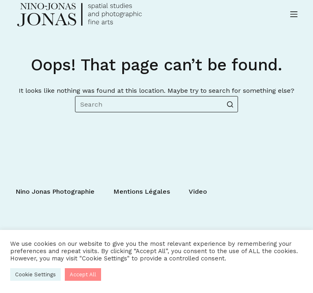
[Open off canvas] (294, 14)
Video (198, 191)
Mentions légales (141, 191)
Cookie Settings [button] (35, 274)
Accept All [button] (83, 274)
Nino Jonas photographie (55, 191)
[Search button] (230, 104)
